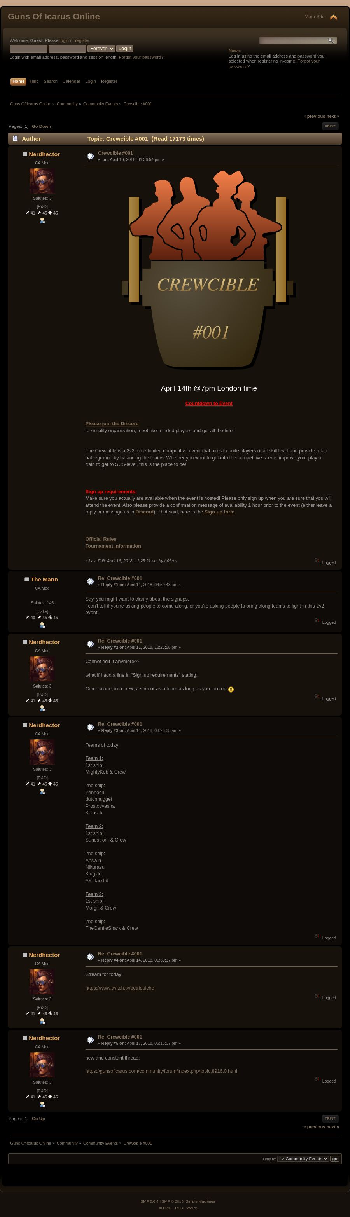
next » (333, 116)
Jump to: (269, 1159)
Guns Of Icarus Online (54, 16)
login (64, 40)
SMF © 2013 (173, 1201)
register (82, 40)
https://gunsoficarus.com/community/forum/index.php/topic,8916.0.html (161, 1071)
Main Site (314, 16)
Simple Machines (200, 1201)
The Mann (44, 579)
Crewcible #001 (115, 153)
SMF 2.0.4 (150, 1201)
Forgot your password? (141, 57)
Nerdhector (44, 154)
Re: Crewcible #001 (120, 578)
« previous (314, 116)
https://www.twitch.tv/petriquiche (120, 988)
